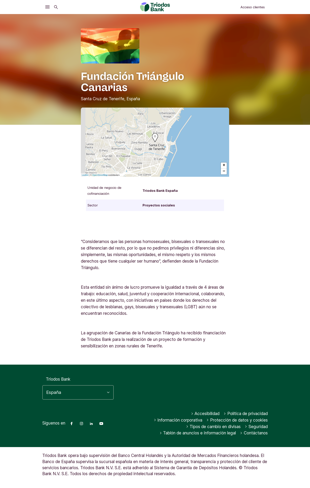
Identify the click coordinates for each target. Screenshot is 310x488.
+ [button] (224, 165)
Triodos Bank (58, 379)
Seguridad (256, 426)
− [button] (224, 171)
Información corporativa (178, 420)
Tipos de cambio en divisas (213, 426)
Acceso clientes (252, 7)
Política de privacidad (246, 413)
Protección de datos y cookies (237, 420)
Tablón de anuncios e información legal (198, 432)
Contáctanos (254, 432)
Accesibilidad (205, 413)
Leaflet (85, 175)
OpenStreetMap (100, 175)
